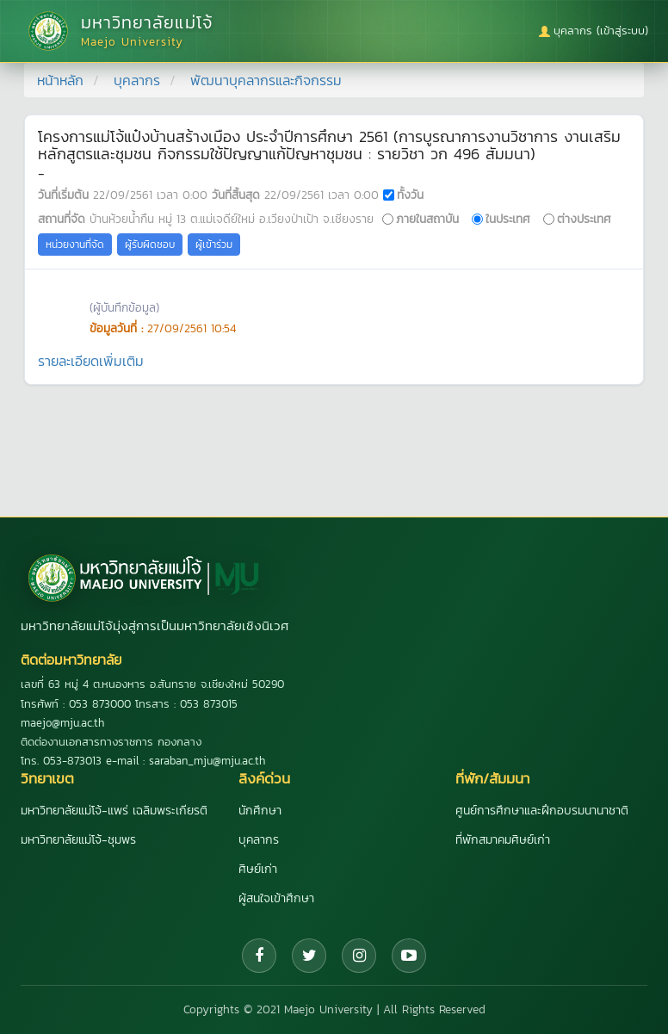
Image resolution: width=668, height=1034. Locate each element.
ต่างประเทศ (584, 218)
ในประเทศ (508, 218)
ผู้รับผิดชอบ (150, 244)
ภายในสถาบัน (427, 218)
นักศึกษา (259, 811)
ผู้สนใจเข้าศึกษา (276, 898)
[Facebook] (259, 955)
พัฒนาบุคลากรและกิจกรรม (266, 80)
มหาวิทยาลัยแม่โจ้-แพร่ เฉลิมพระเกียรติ (114, 811)
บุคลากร (137, 80)
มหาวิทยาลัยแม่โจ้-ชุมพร (78, 840)
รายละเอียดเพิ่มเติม (91, 360)
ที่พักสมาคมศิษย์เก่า (502, 840)
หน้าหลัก (60, 80)
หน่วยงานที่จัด (75, 244)
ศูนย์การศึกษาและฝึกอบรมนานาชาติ (541, 811)
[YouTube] (409, 955)
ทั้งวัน (410, 194)
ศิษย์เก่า (257, 869)
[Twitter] (309, 955)
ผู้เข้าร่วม (213, 244)
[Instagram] (359, 955)
